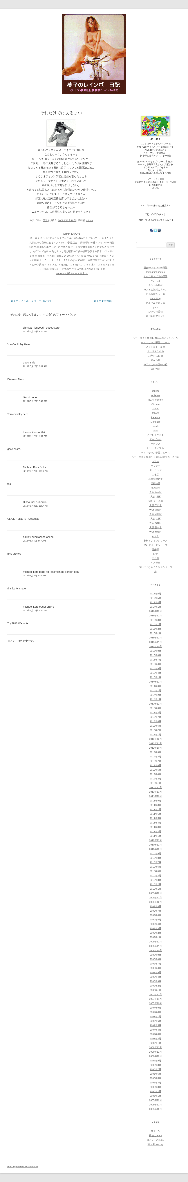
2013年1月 (155, 734)
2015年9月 (155, 650)
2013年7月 (155, 717)
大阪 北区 (155, 496)
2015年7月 (155, 659)
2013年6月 (155, 721)
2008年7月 (155, 963)
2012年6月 (155, 765)
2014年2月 (155, 695)
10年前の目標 (155, 355)
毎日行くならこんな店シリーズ (155, 567)
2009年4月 (155, 924)
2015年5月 (155, 668)
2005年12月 (155, 1100)
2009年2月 (155, 932)
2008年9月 (155, 954)
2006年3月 (155, 1087)
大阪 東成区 (155, 509)
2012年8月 (155, 756)
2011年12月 (155, 787)
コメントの (155, 1139)
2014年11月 (155, 681)
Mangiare (155, 421)
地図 (155, 188)
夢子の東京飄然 (104, 301)
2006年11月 (155, 1051)
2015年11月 (155, 642)
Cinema (155, 404)
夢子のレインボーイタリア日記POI (29, 301)
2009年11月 (155, 897)
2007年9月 (155, 1007)
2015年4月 (155, 672)
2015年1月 (155, 677)
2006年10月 (155, 1056)
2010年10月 (155, 849)
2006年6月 (155, 1073)
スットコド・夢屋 (155, 346)
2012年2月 (155, 778)
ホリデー (155, 465)
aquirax (156, 391)
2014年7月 (155, 690)
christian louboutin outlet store (41, 327)
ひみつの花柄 (155, 311)
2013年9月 (155, 708)
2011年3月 (155, 827)
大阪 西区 (155, 518)
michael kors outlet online (38, 606)
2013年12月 (155, 703)
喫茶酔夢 (155, 487)
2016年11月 (155, 615)
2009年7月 (155, 910)
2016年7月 (155, 624)
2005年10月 (155, 1109)
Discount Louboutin (34, 502)
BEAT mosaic (155, 399)
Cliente (155, 408)
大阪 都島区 (155, 532)
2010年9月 (155, 853)
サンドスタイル (155, 351)
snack (155, 426)
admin (89, 220)
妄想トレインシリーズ (155, 540)
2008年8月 (155, 959)
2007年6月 (155, 1021)
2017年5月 (155, 598)
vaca (155, 430)
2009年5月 (155, 919)
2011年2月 (155, 831)
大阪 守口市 (155, 505)
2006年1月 (155, 1095)
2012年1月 (155, 783)
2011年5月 (155, 818)
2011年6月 (155, 813)
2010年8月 (155, 858)
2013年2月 (155, 730)
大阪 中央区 (155, 492)
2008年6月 (155, 968)
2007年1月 (155, 1043)
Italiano (155, 413)
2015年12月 (155, 637)
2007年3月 (155, 1034)
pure (155, 307)
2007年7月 (155, 1016)
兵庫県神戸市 (155, 479)
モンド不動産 (155, 285)
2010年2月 (155, 884)
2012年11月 (155, 743)
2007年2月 (155, 1038)
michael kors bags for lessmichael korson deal (51, 571)
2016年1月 (155, 633)
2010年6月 (155, 866)
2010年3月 (155, 880)
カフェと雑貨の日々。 (155, 289)
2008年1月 (155, 990)
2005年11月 (155, 1104)
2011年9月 (155, 800)
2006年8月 (155, 1065)
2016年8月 (155, 620)
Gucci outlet (30, 397)
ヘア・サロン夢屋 (155, 179)
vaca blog (155, 298)
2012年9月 (155, 752)
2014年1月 (155, 699)
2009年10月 (155, 902)
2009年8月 (155, 906)
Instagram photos (155, 272)
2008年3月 (155, 981)
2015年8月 (155, 655)
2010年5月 (155, 871)
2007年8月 (155, 1012)
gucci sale (29, 362)
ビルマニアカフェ (155, 302)
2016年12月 (155, 611)
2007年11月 (155, 999)
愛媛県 (155, 549)
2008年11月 (155, 946)
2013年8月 (155, 712)
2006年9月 (155, 1060)
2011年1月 (155, 836)
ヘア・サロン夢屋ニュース (155, 342)
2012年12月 (155, 739)
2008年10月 (155, 950)
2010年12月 (155, 840)
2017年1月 (155, 606)
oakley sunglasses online (38, 536)
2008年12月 (155, 941)
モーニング (155, 470)
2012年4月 (155, 774)
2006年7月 (155, 1069)
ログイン (155, 1131)
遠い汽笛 (155, 369)
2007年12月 (155, 994)
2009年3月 (155, 928)
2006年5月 (155, 1078)
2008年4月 (155, 976)
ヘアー (155, 461)
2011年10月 (155, 796)
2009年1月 (155, 937)
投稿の (155, 1135)
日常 (45, 220)
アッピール (155, 439)
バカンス (155, 443)
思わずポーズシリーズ (155, 545)
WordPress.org (155, 1144)
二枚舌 (155, 474)
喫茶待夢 (155, 483)
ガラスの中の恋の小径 (155, 364)
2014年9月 (155, 686)
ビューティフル (155, 448)
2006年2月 (155, 1091)
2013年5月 (155, 725)
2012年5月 (155, 769)
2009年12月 (155, 893)
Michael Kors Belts (34, 467)
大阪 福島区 (155, 514)
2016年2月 (155, 628)
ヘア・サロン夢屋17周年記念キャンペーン (155, 338)
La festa (155, 417)
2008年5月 (155, 972)
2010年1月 (155, 888)
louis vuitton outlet (34, 432)
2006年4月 (155, 1082)
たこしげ (155, 280)
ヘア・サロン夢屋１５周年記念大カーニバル (155, 457)
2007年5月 (155, 1025)
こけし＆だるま (155, 435)
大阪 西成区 (155, 523)
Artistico (155, 395)
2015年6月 (155, 664)
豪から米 (155, 360)
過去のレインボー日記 (155, 267)
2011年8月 (155, 805)
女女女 (155, 536)
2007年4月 (155, 1029)
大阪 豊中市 (155, 527)
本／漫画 (155, 562)
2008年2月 (155, 985)
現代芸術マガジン (155, 316)
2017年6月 (155, 593)
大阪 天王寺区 (155, 501)
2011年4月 (155, 822)
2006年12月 (155, 1047)
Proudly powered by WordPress (22, 1166)
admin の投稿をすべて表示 (72, 273)
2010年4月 (155, 875)
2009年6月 (155, 915)
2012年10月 (155, 747)
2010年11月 (155, 844)
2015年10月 (155, 646)
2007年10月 (155, 1003)
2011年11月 (155, 791)
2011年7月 (155, 809)
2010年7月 (155, 862)
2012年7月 (155, 761)
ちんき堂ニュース (155, 294)
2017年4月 (155, 602)
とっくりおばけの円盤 (155, 276)
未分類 (155, 558)
